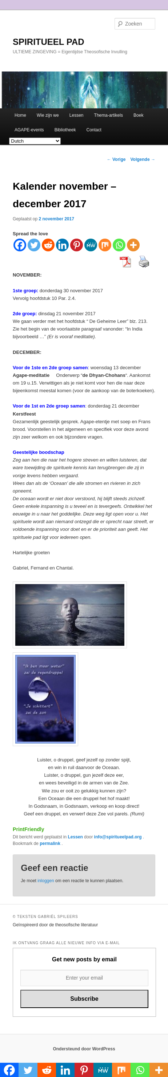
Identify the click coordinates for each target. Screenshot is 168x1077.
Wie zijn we (48, 115)
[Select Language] (35, 141)
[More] (133, 245)
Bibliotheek (65, 129)
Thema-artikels (108, 115)
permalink (50, 843)
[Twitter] (34, 245)
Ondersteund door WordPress (84, 1048)
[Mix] (105, 245)
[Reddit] (48, 245)
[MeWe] (90, 245)
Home (20, 115)
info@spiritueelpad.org (118, 836)
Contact (94, 129)
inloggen (45, 880)
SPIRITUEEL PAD (48, 42)
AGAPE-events (29, 129)
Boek (138, 115)
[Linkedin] (62, 245)
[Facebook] (19, 245)
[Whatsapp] (119, 245)
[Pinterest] (76, 245)
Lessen (76, 115)
